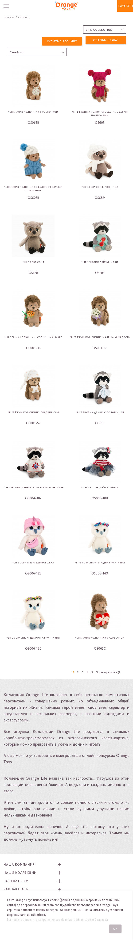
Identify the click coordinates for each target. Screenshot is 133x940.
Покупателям (16, 880)
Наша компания (19, 864)
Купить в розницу (62, 40)
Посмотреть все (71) (109, 672)
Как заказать (16, 889)
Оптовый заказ (106, 40)
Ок (116, 928)
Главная (9, 17)
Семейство (17, 52)
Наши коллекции (20, 872)
